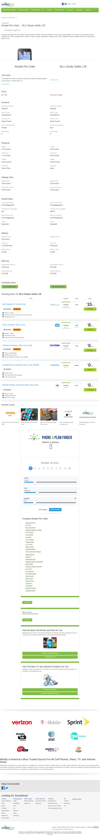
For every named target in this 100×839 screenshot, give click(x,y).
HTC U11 (28, 525)
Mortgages (79, 10)
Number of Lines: (50, 463)
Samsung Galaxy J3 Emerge (34, 561)
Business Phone (23, 10)
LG (14, 808)
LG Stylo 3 (29, 583)
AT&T (3, 803)
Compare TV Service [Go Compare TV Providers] (50, 689)
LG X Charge (29, 532)
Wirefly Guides (74, 799)
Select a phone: (50, 442)
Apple (14, 801)
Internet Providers (40, 801)
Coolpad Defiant (30, 549)
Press (74, 4)
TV (43, 10)
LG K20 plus (29, 535)
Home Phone (35, 10)
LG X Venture (30, 539)
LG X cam (29, 569)
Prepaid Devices (51, 803)
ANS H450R (29, 564)
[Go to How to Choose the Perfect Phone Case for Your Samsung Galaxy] (48, 414)
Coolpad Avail (30, 542)
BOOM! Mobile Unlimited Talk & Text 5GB (20, 385)
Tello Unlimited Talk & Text (13, 325)
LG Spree (28, 537)
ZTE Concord (30, 571)
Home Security (59, 10)
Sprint (3, 805)
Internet (49, 10)
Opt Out (96, 826)
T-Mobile (3, 808)
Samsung (15, 815)
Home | (54, 826)
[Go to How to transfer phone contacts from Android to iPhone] (68, 414)
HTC (14, 805)
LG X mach (29, 544)
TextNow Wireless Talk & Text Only (17, 345)
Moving (88, 10)
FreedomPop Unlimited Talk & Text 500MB (20, 365)
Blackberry (65, 803)
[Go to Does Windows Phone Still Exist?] (29, 414)
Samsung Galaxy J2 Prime (34, 530)
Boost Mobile (5, 817)
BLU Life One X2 (31, 527)
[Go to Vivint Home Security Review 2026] (9, 414)
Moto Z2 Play (29, 547)
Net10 (3, 812)
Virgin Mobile (5, 810)
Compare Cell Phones (8, 17)
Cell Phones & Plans (9, 10)
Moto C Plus (29, 578)
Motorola (15, 810)
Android (64, 801)
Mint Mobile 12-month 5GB (14, 304)
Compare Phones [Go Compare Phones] (50, 657)
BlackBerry (16, 803)
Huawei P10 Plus (31, 588)
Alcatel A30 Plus (30, 559)
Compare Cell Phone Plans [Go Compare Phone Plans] (50, 653)
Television (37, 803)
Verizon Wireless (6, 801)
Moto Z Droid (29, 576)
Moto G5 (28, 557)
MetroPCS (4, 815)
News (69, 4)
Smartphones (50, 801)
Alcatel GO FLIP (30, 523)
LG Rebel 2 (29, 585)
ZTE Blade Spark (31, 573)
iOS (63, 805)
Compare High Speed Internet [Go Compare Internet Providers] (50, 693)
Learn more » (5, 84)
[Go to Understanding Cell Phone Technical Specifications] (87, 414)
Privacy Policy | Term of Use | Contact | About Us (71, 826)
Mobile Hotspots (28, 801)
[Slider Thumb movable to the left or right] (34, 482)
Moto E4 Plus (30, 581)
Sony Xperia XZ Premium (33, 551)
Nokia (14, 812)
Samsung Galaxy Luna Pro (34, 566)
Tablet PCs (27, 803)
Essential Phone (30, 590)
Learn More (27, 602)
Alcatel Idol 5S (30, 554)
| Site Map (90, 826)
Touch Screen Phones (53, 805)
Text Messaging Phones (53, 808)
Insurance (70, 10)
